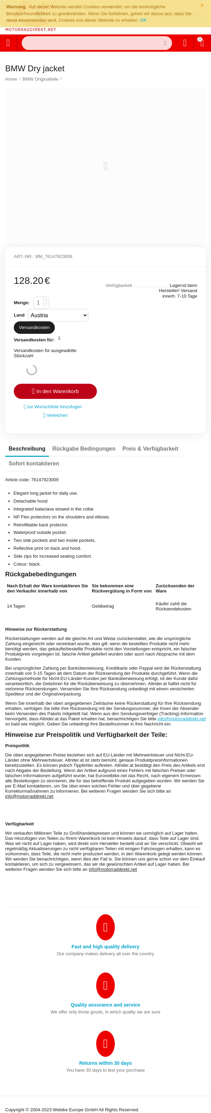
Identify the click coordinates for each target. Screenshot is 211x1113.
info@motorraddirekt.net (182, 718)
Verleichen (55, 415)
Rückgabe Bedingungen (83, 449)
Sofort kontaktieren (34, 463)
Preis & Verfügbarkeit (150, 449)
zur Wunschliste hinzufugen (53, 407)
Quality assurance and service (105, 1005)
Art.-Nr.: (24, 256)
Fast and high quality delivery (105, 946)
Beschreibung (27, 449)
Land (19, 315)
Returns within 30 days (105, 1063)
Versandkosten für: (34, 339)
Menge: (22, 302)
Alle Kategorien (8, 43)
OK (143, 20)
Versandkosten (34, 327)
